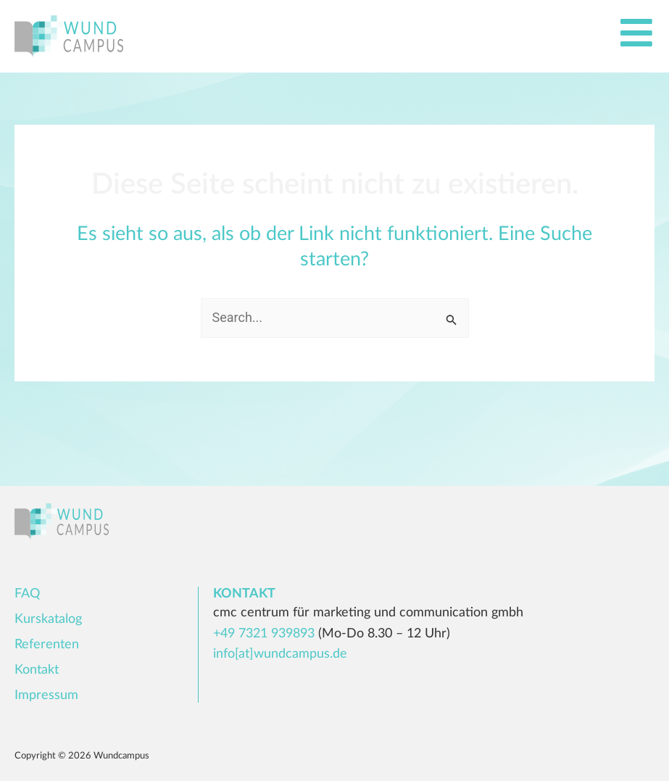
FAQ (27, 593)
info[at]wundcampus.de (280, 654)
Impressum (46, 695)
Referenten (46, 644)
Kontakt (36, 670)
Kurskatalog (48, 619)
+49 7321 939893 (264, 633)
